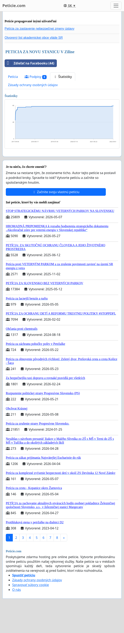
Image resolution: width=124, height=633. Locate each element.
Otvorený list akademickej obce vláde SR (34, 37)
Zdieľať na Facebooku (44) (29, 63)
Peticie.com (13, 5)
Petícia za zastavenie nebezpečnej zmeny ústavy (39, 28)
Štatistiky (62, 76)
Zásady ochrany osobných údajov (33, 85)
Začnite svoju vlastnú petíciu (55, 192)
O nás (16, 589)
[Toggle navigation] (116, 6)
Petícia (13, 76)
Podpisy (36, 76)
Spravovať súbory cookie (30, 585)
